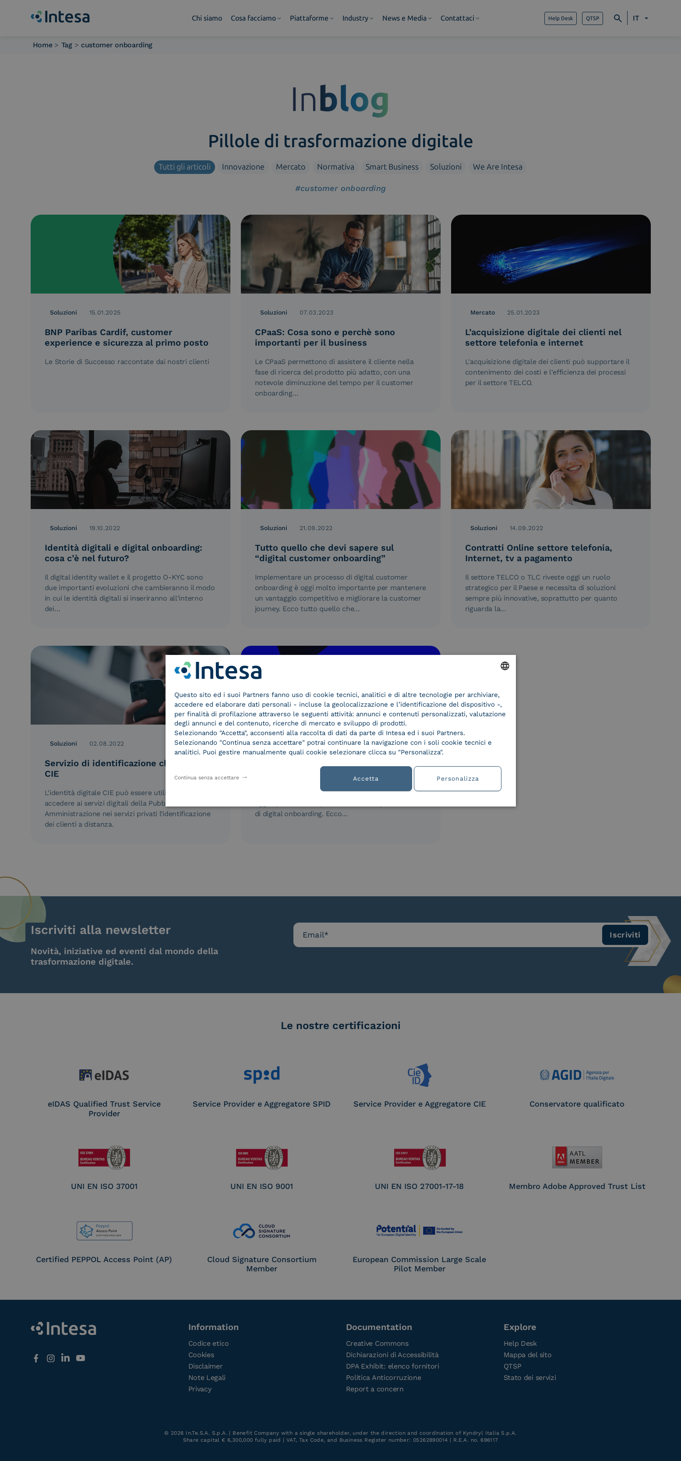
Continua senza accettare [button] (206, 778)
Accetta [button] (366, 778)
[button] (461, 777)
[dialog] (341, 730)
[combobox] (505, 665)
